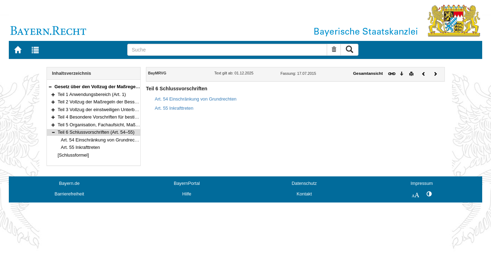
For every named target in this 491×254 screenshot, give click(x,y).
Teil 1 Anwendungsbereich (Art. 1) (92, 94)
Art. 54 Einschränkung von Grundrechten (102, 140)
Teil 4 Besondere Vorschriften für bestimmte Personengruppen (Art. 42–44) (133, 117)
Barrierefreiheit (69, 193)
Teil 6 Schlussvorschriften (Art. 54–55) (96, 132)
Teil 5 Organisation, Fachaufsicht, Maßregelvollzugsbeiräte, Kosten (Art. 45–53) (138, 124)
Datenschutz (304, 183)
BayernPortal (187, 183)
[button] (50, 86)
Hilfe (186, 193)
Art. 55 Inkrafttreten (80, 147)
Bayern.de (69, 183)
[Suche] (227, 50)
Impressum (422, 183)
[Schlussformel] (73, 155)
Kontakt (304, 193)
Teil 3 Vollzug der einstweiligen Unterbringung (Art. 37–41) (116, 109)
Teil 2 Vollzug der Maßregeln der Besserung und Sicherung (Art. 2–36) (129, 101)
